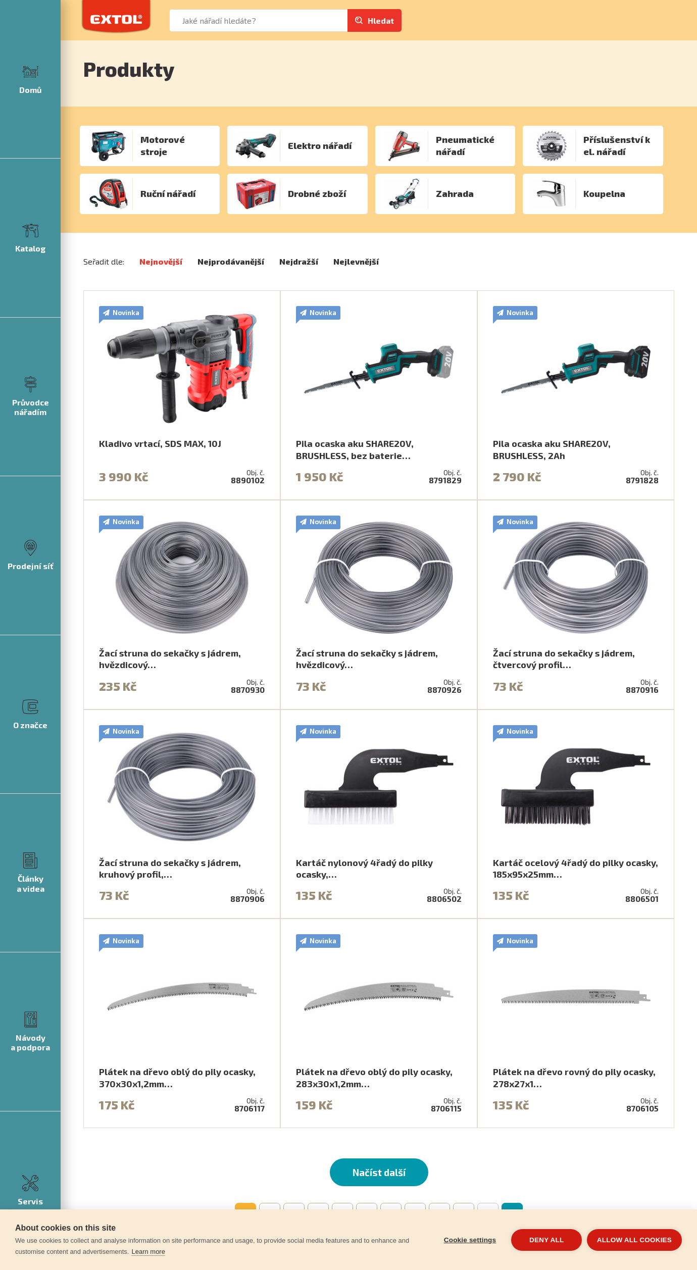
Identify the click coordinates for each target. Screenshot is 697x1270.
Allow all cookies (634, 1240)
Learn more (148, 1251)
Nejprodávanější (230, 261)
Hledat (381, 20)
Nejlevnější (356, 261)
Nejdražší (298, 261)
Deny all (546, 1240)
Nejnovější (160, 261)
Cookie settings (469, 1240)
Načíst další (379, 1172)
